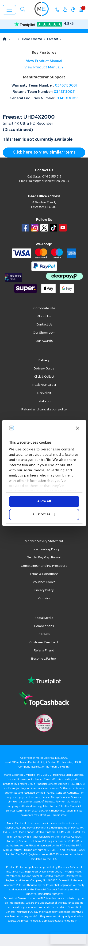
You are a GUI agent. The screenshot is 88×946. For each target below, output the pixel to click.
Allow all (44, 501)
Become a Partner (44, 658)
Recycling (44, 393)
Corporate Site (44, 308)
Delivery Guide (44, 368)
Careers (44, 634)
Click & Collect (44, 376)
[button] (23, 9)
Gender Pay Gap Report (44, 557)
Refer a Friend (44, 650)
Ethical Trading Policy (44, 549)
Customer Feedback (44, 642)
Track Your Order (44, 384)
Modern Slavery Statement (44, 541)
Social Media (44, 618)
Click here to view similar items (44, 152)
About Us (44, 316)
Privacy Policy (44, 590)
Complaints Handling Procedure (44, 565)
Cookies (44, 598)
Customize (44, 514)
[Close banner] (77, 428)
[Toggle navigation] (9, 9)
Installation (44, 401)
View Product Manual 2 (44, 67)
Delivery (44, 360)
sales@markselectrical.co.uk (48, 181)
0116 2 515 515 (51, 176)
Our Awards (44, 340)
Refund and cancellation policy (44, 409)
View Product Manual (44, 61)
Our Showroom (44, 332)
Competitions (44, 626)
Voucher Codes (44, 582)
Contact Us (44, 324)
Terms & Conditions (44, 574)
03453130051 (66, 85)
